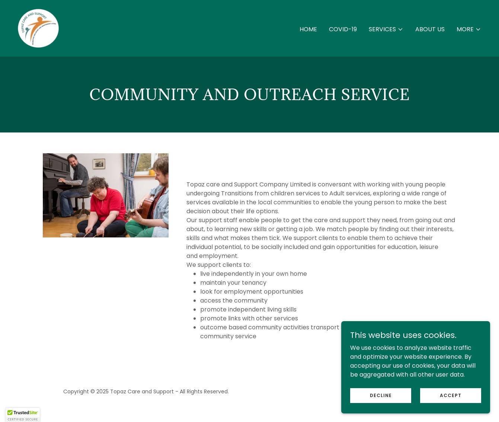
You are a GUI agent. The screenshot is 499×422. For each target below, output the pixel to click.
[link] (38, 27)
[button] (386, 29)
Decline (381, 400)
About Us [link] (430, 29)
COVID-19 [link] (343, 29)
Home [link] (308, 29)
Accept (450, 400)
